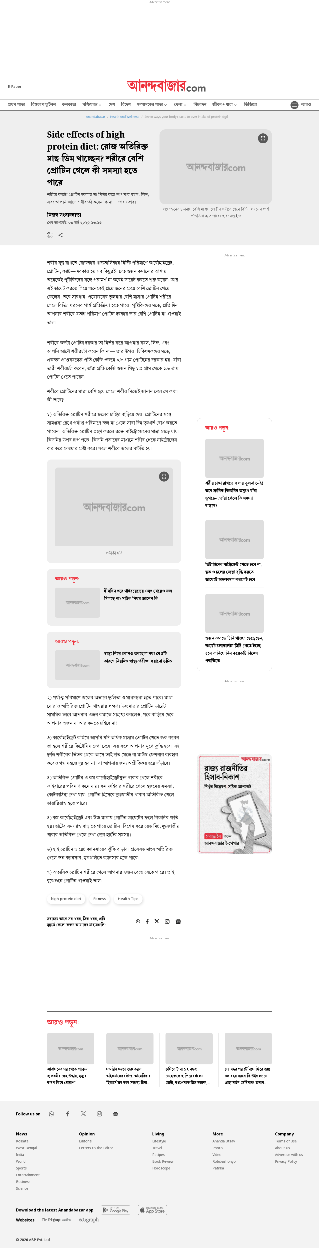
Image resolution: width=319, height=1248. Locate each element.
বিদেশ (126, 105)
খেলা (181, 105)
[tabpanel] (234, 805)
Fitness (99, 898)
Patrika (218, 1168)
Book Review (163, 1161)
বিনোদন (200, 105)
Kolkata (22, 1141)
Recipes (158, 1154)
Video (217, 1154)
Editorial (85, 1141)
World (21, 1161)
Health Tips (128, 898)
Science (22, 1188)
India (20, 1154)
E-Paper (15, 86)
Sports (21, 1168)
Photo (217, 1147)
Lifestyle (159, 1141)
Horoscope (161, 1168)
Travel (157, 1147)
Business (23, 1181)
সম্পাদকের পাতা (152, 105)
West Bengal (26, 1147)
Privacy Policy (286, 1161)
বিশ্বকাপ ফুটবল (43, 105)
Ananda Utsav (223, 1141)
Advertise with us (289, 1154)
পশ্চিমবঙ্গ (92, 105)
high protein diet (66, 898)
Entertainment (28, 1174)
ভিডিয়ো (250, 105)
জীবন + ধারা (225, 105)
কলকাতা (69, 105)
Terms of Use (286, 1141)
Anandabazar (95, 116)
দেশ (111, 105)
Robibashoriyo (224, 1161)
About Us (282, 1147)
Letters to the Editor (96, 1147)
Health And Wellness (125, 116)
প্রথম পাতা (16, 105)
